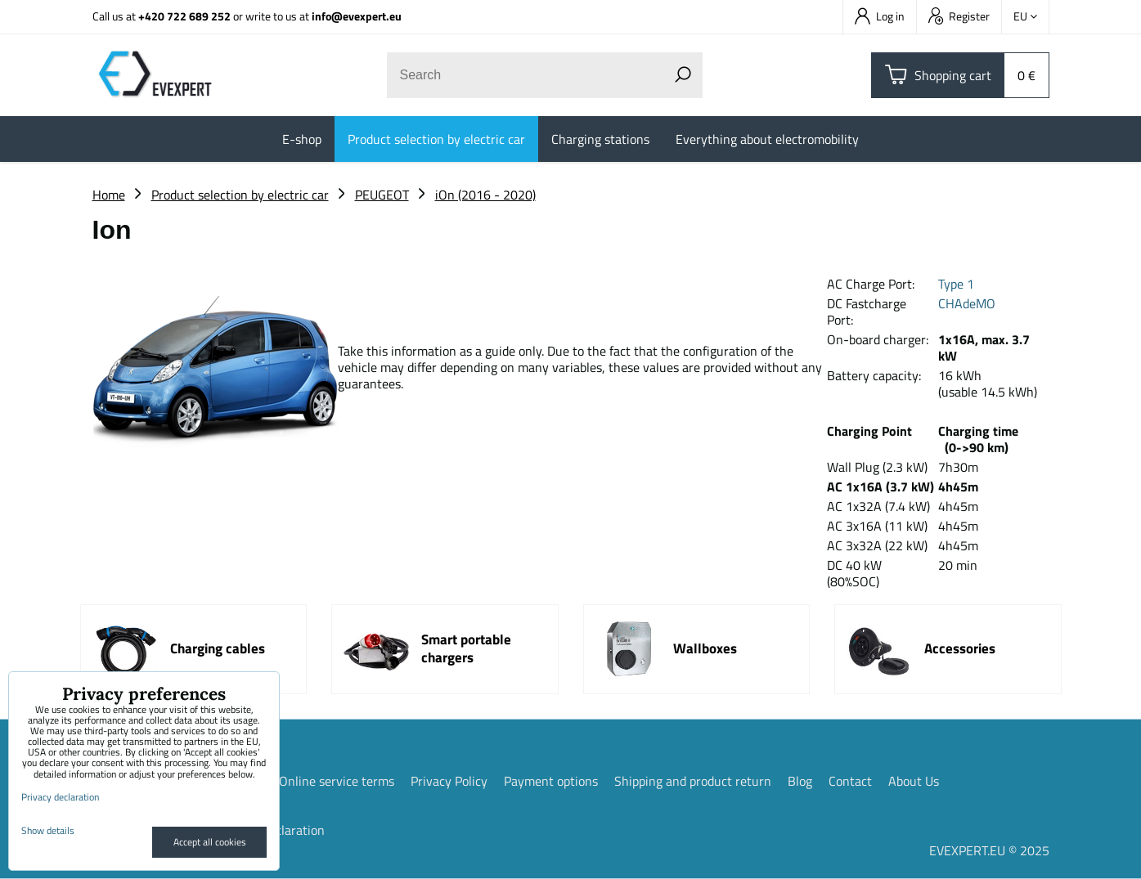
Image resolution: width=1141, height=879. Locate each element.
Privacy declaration (60, 797)
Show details (47, 830)
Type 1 (956, 284)
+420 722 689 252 (184, 16)
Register (959, 16)
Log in (880, 16)
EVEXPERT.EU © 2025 (989, 850)
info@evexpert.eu (357, 16)
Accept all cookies (209, 842)
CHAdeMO (966, 303)
